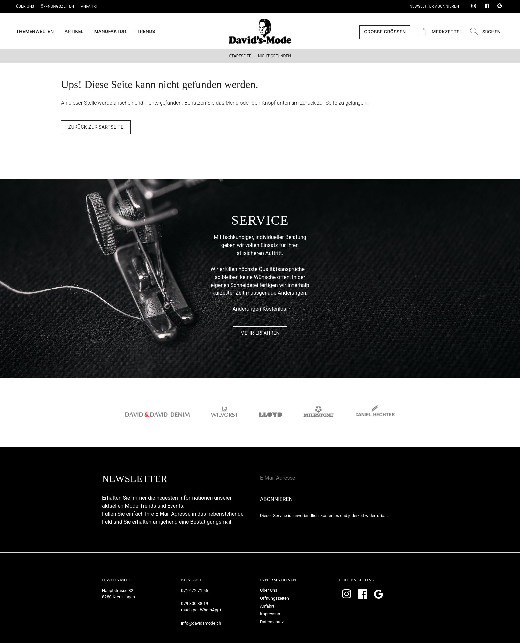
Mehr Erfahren (260, 333)
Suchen (484, 32)
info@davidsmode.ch (201, 623)
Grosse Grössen (385, 32)
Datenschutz (272, 621)
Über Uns (25, 6)
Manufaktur (110, 32)
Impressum (270, 613)
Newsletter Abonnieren (434, 6)
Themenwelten (35, 32)
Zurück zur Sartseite (95, 127)
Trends (146, 32)
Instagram (473, 6)
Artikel (73, 32)
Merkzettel (439, 32)
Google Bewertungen (499, 6)
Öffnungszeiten (57, 6)
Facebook (486, 6)
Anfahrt (89, 6)
